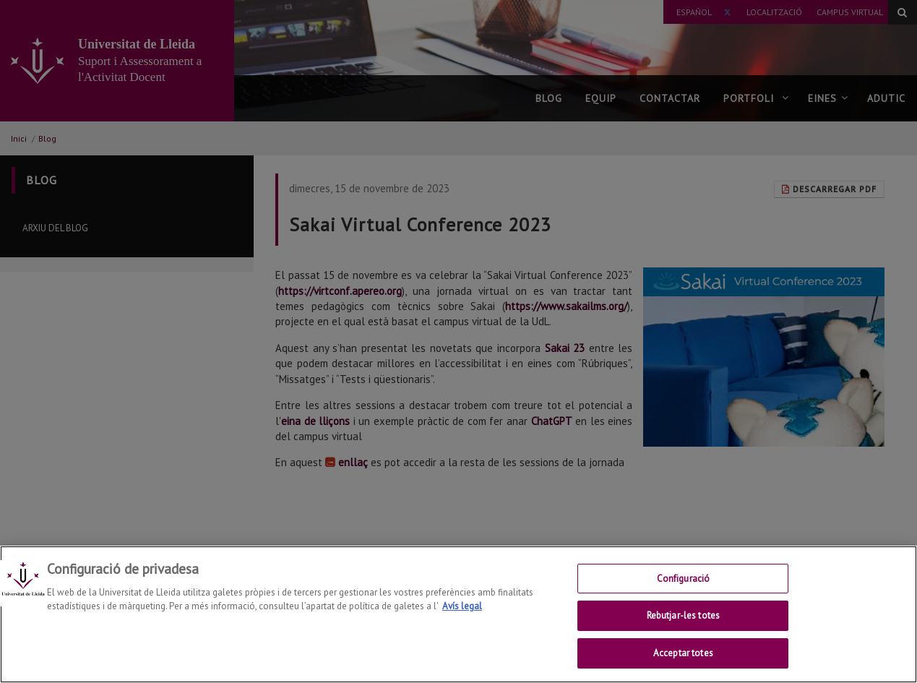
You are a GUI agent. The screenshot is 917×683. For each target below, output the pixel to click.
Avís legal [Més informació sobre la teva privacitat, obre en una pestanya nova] (462, 613)
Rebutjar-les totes (683, 623)
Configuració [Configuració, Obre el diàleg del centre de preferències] (683, 585)
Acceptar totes (683, 660)
